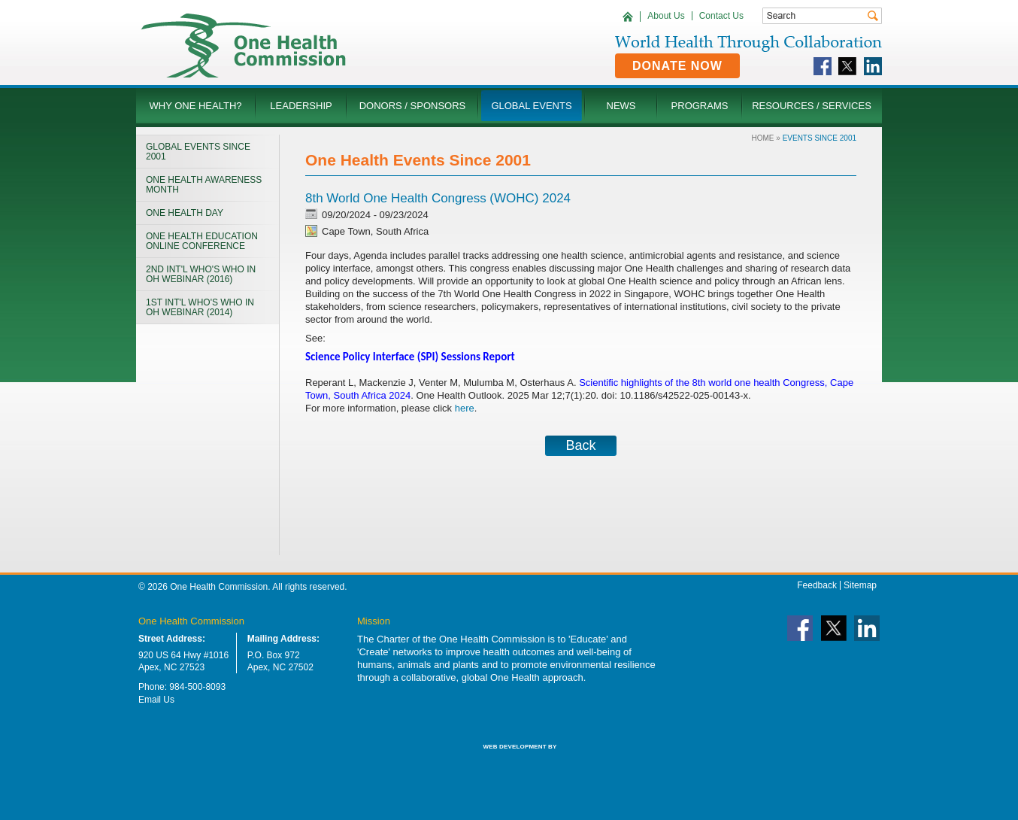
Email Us (156, 699)
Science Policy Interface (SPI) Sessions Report (411, 356)
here (464, 408)
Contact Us (721, 15)
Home (763, 138)
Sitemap (860, 585)
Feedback (817, 585)
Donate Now (677, 65)
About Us (665, 15)
